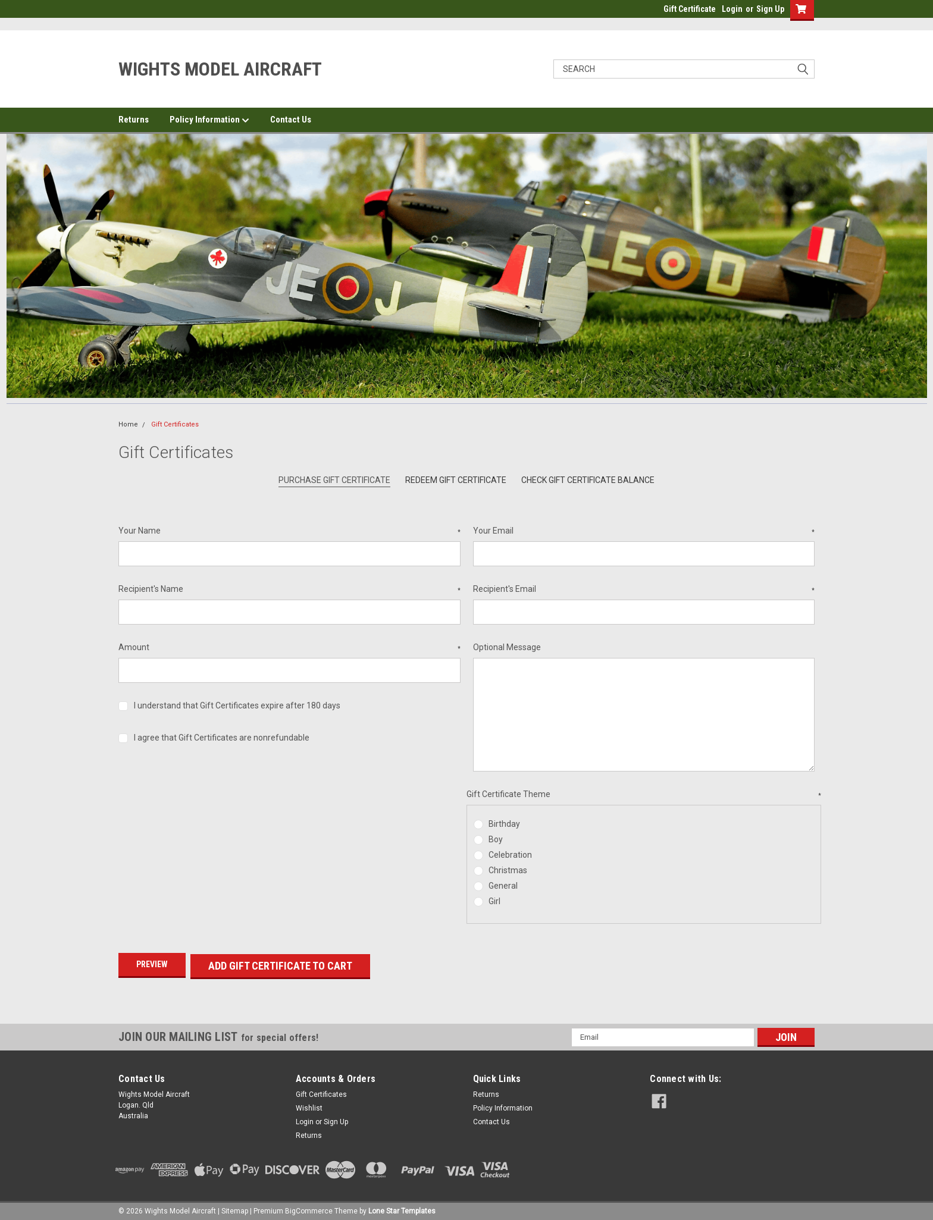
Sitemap (234, 1208)
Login (732, 9)
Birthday (504, 824)
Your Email (644, 531)
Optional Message (507, 647)
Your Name (289, 531)
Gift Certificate (689, 9)
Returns (133, 119)
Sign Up (770, 9)
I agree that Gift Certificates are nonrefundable (221, 737)
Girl (494, 901)
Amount (289, 647)
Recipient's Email (644, 589)
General (503, 885)
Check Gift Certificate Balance (588, 480)
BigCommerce (309, 1208)
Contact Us (290, 119)
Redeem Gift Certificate (455, 480)
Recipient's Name (289, 589)
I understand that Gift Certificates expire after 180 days (237, 705)
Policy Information (209, 120)
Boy (496, 839)
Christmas (508, 870)
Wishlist (309, 1105)
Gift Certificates (175, 424)
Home (128, 424)
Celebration (510, 855)
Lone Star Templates (402, 1208)
